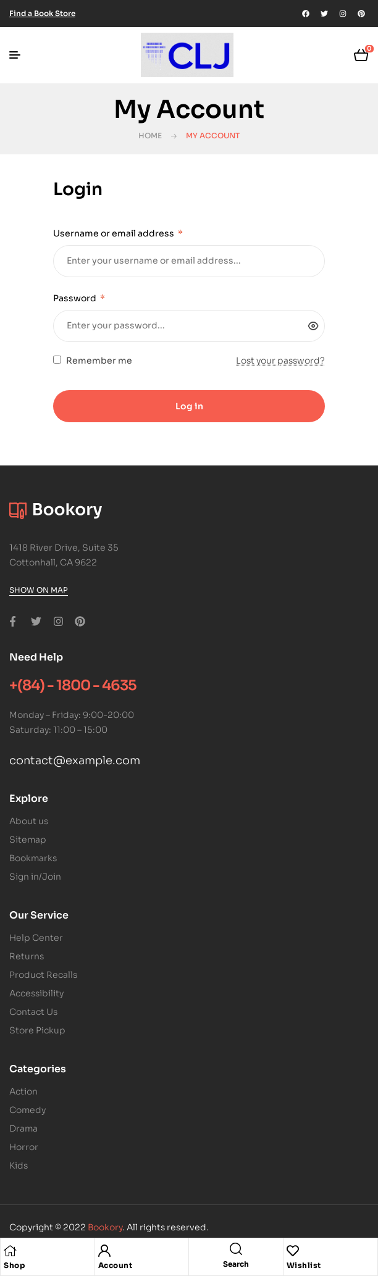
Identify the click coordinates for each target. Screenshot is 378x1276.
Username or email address (118, 233)
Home (150, 135)
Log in (189, 406)
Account (115, 1265)
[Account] (104, 1251)
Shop (14, 1265)
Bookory (105, 1227)
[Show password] (313, 326)
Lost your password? (280, 360)
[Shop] (10, 1251)
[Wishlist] (293, 1251)
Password (79, 298)
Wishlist (304, 1265)
